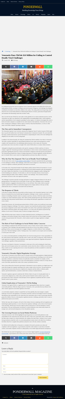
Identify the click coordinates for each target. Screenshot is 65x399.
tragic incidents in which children (23, 161)
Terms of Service (15, 1)
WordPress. (60, 397)
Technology (8, 51)
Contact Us (3, 1)
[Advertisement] (32, 29)
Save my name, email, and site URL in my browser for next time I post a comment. (23, 374)
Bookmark (5, 343)
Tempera (55, 397)
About (8, 1)
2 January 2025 (6, 60)
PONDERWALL (32, 7)
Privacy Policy (23, 1)
